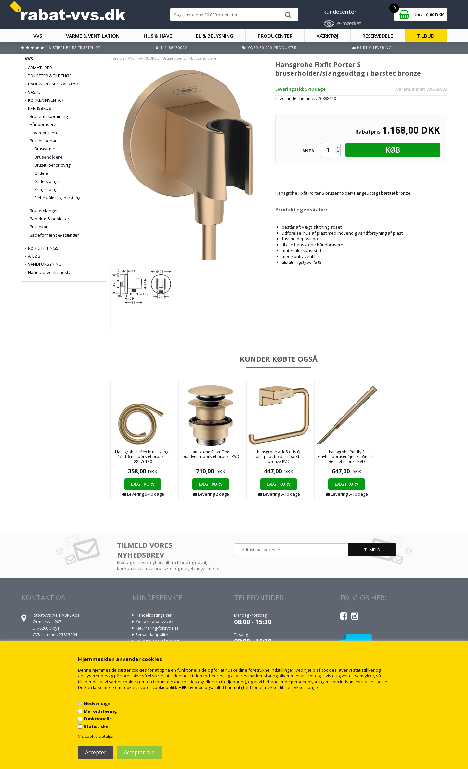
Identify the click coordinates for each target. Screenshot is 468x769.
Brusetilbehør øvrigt (53, 165)
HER (182, 687)
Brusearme (44, 149)
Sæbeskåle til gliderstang (57, 197)
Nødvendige (97, 703)
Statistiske (96, 726)
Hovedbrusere (44, 132)
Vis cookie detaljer (96, 736)
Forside (117, 58)
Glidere (41, 173)
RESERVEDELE (377, 35)
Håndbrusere (43, 124)
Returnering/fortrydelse (157, 628)
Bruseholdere (48, 157)
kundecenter (340, 11)
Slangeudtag (45, 189)
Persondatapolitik (152, 634)
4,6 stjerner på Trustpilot (73, 47)
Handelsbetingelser (154, 615)
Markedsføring (100, 711)
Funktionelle (98, 719)
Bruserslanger (44, 210)
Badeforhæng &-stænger (54, 235)
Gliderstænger (47, 181)
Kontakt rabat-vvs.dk (154, 621)
